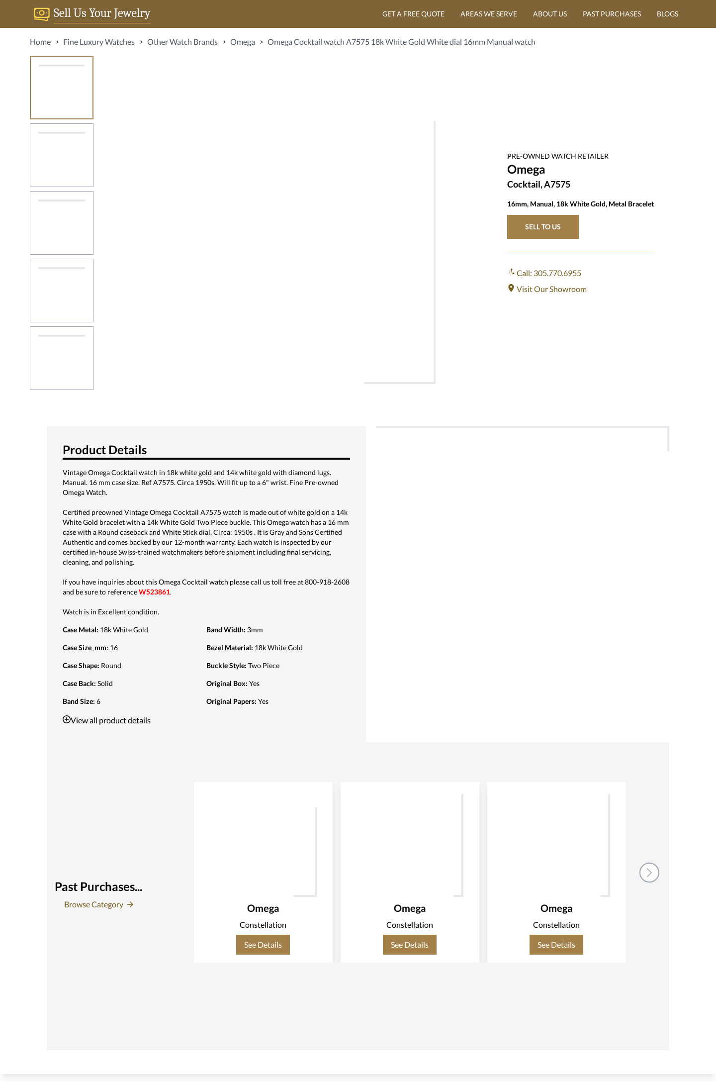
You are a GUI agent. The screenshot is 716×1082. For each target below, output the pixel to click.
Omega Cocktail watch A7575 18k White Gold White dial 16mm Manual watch (402, 41)
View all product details (107, 720)
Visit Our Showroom (547, 289)
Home (40, 41)
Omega (242, 41)
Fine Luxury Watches (99, 41)
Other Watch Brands (182, 41)
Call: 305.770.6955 (544, 273)
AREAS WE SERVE (488, 13)
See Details (263, 944)
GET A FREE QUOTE (413, 13)
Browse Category (98, 904)
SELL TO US (543, 226)
